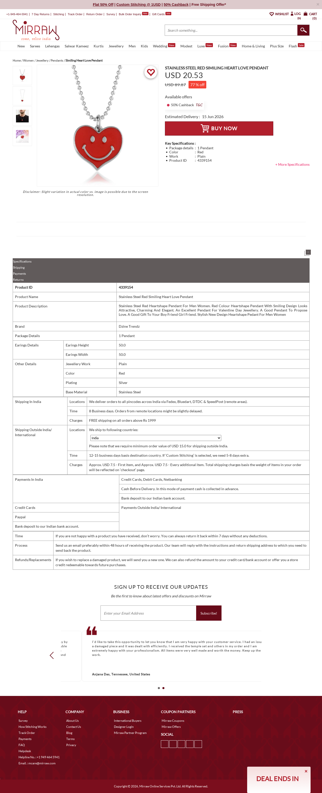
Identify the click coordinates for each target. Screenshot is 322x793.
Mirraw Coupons (173, 721)
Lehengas (52, 46)
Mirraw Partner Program (130, 733)
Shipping (19, 267)
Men (132, 46)
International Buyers (127, 721)
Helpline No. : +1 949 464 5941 (39, 757)
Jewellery (116, 46)
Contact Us (73, 727)
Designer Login (124, 727)
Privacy (71, 745)
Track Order (75, 14)
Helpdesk (25, 751)
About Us (72, 721)
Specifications (22, 261)
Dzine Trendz (129, 326)
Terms (70, 739)
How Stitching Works (32, 727)
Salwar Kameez (77, 46)
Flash (296, 45)
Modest (186, 46)
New (21, 46)
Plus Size (277, 46)
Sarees (35, 46)
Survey (110, 14)
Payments (19, 273)
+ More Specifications (292, 164)
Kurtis (99, 46)
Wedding (164, 45)
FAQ (22, 745)
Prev (53, 655)
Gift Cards (161, 14)
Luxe (205, 45)
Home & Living (253, 46)
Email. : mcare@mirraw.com (37, 763)
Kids (144, 46)
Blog (69, 733)
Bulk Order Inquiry (130, 14)
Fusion (227, 45)
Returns (18, 280)
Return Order (94, 14)
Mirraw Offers (171, 727)
